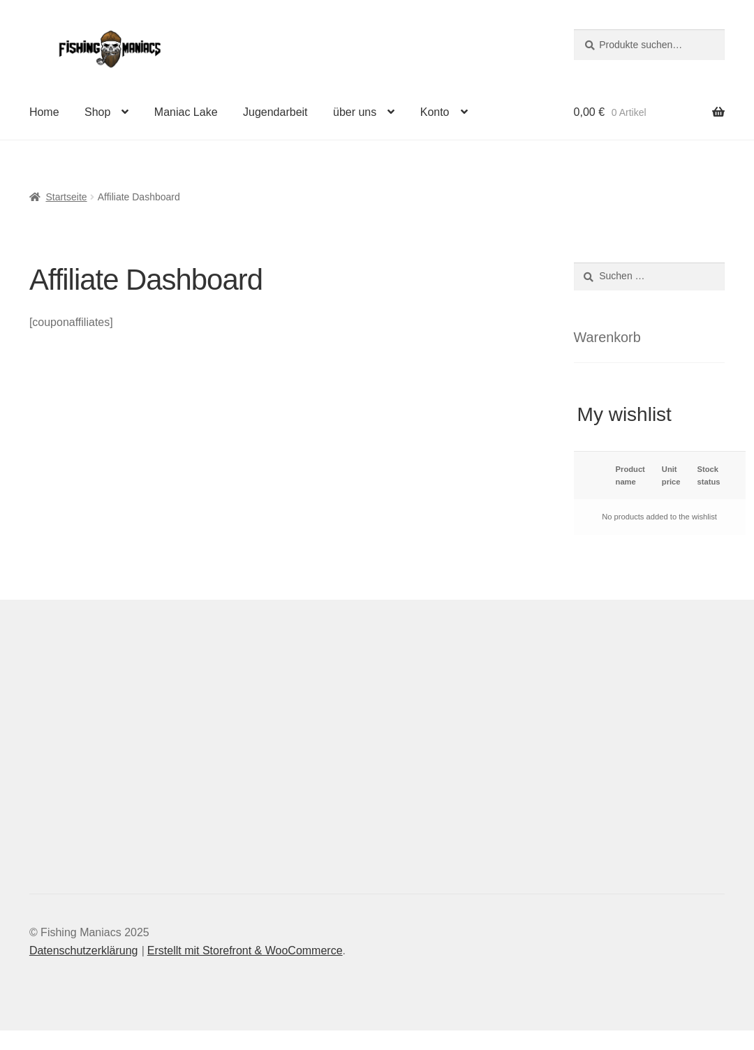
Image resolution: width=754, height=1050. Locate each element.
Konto (435, 112)
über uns (354, 112)
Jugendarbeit (275, 112)
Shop (97, 112)
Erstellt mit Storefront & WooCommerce (245, 950)
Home (44, 112)
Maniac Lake (186, 112)
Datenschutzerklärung (83, 950)
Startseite (66, 196)
